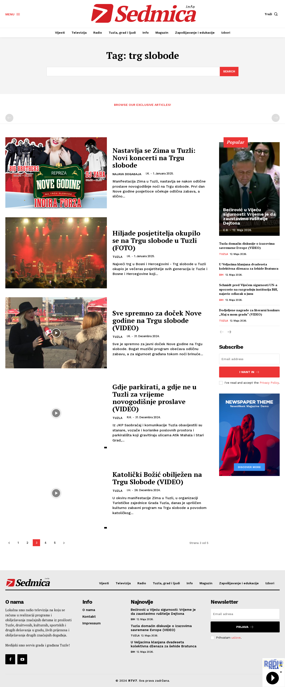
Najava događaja (126, 174)
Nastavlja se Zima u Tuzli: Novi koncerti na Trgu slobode (153, 158)
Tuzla (117, 256)
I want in (249, 372)
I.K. (147, 173)
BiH (221, 275)
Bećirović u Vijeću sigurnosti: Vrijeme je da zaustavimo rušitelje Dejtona (249, 216)
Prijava (245, 627)
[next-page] (63, 542)
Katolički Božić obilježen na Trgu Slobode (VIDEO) (157, 478)
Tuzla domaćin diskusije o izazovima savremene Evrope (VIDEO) (247, 246)
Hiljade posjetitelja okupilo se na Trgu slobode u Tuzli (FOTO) (156, 240)
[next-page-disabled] (276, 118)
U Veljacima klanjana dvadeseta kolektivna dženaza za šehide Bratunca (248, 266)
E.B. (225, 230)
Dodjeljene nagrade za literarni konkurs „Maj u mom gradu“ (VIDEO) (249, 312)
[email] (249, 359)
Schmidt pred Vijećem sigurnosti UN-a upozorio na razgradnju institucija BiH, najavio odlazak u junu (248, 289)
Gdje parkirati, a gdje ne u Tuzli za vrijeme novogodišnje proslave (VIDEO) (154, 397)
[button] (272, 14)
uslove (236, 637)
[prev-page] (9, 118)
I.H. (129, 490)
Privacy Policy (269, 382)
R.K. (129, 417)
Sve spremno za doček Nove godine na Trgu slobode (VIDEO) (157, 320)
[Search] (229, 71)
